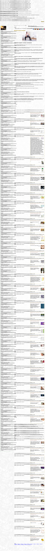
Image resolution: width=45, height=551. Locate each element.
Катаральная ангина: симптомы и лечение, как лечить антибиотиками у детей (36, 321)
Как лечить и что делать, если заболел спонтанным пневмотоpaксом (35, 286)
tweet (16, 104)
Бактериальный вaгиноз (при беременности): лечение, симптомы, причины (36, 376)
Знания (43, 21)
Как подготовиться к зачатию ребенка (35, 401)
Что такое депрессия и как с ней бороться (36, 521)
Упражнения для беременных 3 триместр (36, 528)
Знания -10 (15, 544)
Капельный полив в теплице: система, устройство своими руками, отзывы (35, 213)
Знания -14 (29, 544)
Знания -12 (22, 544)
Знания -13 (26, 544)
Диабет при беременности (34, 359)
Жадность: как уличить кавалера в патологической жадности (35, 385)
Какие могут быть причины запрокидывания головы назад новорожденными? (36, 113)
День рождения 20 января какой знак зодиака (36, 368)
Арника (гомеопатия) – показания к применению (37, 167)
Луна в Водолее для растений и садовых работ (37, 136)
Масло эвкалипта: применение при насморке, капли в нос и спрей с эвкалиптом (36, 159)
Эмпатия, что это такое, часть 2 (34, 259)
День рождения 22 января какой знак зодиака (36, 448)
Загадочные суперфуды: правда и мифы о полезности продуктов (36, 440)
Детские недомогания (33, 343)
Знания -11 (19, 544)
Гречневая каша (32, 244)
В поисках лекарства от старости (35, 328)
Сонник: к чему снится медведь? (35, 129)
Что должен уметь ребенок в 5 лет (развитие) (36, 235)
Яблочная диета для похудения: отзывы (36, 490)
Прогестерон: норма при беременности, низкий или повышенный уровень (37, 252)
